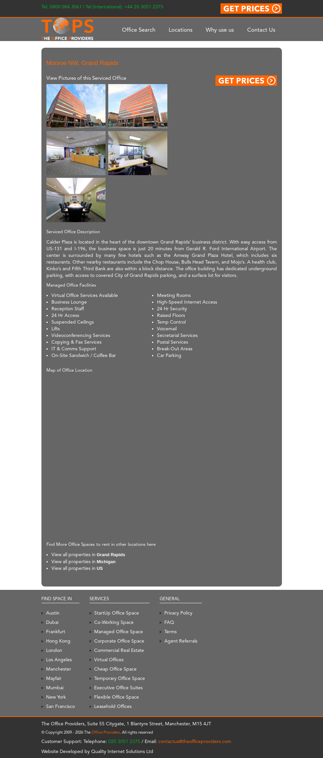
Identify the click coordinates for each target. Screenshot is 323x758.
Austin (52, 613)
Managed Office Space (118, 631)
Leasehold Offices (113, 706)
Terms (170, 631)
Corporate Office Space (119, 641)
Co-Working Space (114, 622)
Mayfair (53, 678)
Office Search (138, 29)
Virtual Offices (109, 659)
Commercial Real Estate (119, 650)
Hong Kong (58, 641)
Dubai (52, 622)
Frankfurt (55, 631)
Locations (180, 29)
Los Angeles (59, 659)
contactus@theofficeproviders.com (194, 741)
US (100, 568)
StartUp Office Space (116, 613)
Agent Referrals (180, 641)
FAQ (169, 622)
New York (56, 697)
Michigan (106, 561)
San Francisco (60, 706)
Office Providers (106, 732)
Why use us (220, 29)
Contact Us (261, 29)
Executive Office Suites (118, 687)
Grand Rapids (111, 554)
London (54, 650)
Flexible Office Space (116, 697)
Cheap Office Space (115, 669)
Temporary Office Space (119, 678)
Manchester (58, 669)
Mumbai (54, 687)
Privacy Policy (178, 613)
